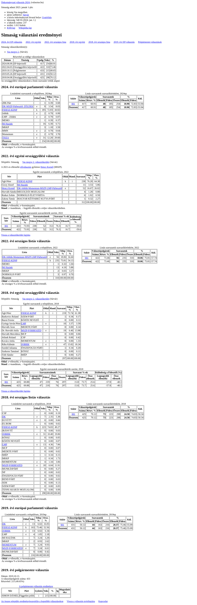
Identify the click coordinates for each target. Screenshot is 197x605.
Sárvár (26, 15)
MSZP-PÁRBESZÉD (31, 330)
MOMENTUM (9, 545)
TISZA (5, 137)
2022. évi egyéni (33, 42)
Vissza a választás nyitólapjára (81, 601)
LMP (23, 323)
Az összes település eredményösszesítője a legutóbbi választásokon (32, 601)
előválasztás (25, 167)
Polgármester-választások (150, 42)
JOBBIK (25, 344)
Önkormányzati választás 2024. (15, 2)
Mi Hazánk (7, 124)
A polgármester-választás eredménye (36, 586)
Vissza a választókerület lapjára (15, 235)
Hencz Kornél (46, 167)
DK (4, 416)
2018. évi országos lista (99, 42)
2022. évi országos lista (55, 42)
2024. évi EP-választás (11, 42)
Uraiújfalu (47, 17)
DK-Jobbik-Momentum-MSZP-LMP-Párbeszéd (39, 188)
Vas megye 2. (13, 52)
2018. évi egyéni (77, 42)
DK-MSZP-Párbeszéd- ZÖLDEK (17, 106)
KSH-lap (11, 28)
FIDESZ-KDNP (9, 110)
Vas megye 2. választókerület (35, 162)
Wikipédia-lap (25, 28)
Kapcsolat (103, 601)
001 (73, 104)
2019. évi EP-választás (124, 42)
